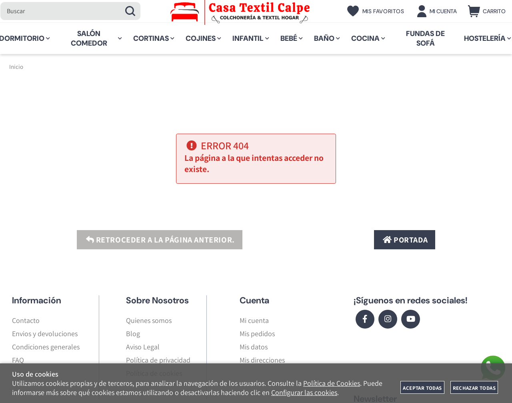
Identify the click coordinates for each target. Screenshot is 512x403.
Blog (133, 333)
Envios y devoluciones (45, 333)
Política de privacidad (158, 360)
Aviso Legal (143, 346)
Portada (404, 240)
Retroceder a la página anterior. (159, 240)
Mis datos (254, 346)
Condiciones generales (46, 346)
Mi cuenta (254, 320)
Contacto (26, 320)
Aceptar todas (422, 388)
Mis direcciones (262, 360)
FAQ (18, 360)
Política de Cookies (331, 383)
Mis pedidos (257, 333)
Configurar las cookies (304, 392)
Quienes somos (149, 320)
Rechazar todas (474, 388)
